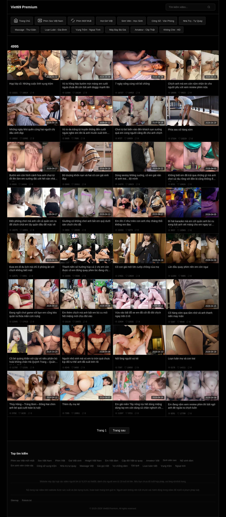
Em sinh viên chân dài (22, 465)
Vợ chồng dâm (120, 466)
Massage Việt (87, 466)
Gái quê (135, 465)
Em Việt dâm (111, 460)
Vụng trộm (166, 466)
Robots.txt (26, 500)
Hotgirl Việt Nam (93, 460)
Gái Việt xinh (75, 460)
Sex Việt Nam (45, 460)
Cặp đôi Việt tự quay (132, 460)
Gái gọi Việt (103, 466)
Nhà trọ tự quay (68, 466)
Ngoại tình (180, 466)
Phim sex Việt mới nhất (22, 460)
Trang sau (119, 430)
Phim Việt (60, 460)
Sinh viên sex (169, 460)
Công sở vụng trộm (46, 466)
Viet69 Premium (24, 7)
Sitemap (15, 500)
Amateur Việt (152, 460)
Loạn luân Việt (150, 466)
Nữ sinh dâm (186, 460)
